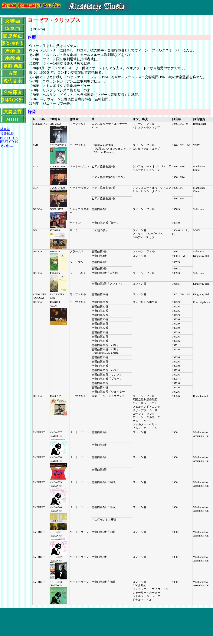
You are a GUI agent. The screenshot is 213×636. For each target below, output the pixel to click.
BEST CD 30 (9, 138)
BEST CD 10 (9, 141)
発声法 (5, 129)
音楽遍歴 (7, 133)
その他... (6, 146)
